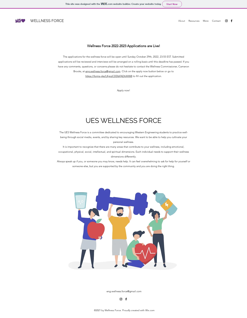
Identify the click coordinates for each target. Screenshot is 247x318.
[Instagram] (226, 21)
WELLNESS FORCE (47, 20)
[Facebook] (231, 21)
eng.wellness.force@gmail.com (102, 71)
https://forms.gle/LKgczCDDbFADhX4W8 (108, 76)
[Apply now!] (123, 90)
